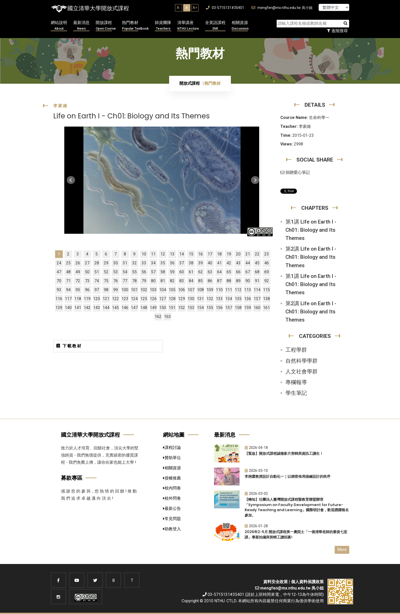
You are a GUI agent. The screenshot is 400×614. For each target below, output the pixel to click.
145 (115, 307)
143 (96, 307)
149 (153, 307)
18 (219, 254)
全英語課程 (215, 25)
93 (59, 289)
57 (153, 271)
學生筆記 (296, 393)
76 (115, 280)
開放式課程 (189, 83)
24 (59, 263)
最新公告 (172, 508)
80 (153, 280)
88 (229, 280)
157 (228, 307)
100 (124, 289)
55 (134, 271)
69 (266, 271)
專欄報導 (296, 382)
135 (238, 298)
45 (257, 263)
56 (144, 271)
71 (68, 280)
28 (96, 263)
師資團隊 (163, 25)
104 (162, 289)
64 (219, 271)
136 (247, 298)
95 (78, 289)
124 (134, 298)
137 (257, 298)
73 (87, 280)
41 (219, 263)
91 (257, 280)
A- (179, 8)
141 (77, 307)
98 (106, 289)
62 (200, 271)
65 (229, 271)
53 (115, 271)
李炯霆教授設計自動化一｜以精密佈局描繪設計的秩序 (287, 476)
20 (238, 254)
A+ (195, 8)
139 (58, 307)
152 (181, 307)
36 (172, 263)
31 (125, 263)
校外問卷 (172, 498)
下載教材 (69, 345)
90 (247, 280)
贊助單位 (172, 457)
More (342, 549)
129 (181, 298)
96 (87, 289)
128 (172, 298)
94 (68, 289)
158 (238, 307)
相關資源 (240, 25)
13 (172, 254)
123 (124, 298)
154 (200, 307)
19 (229, 254)
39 (200, 263)
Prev (71, 180)
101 (134, 289)
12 (162, 254)
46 (266, 263)
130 (191, 298)
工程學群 (296, 350)
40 (210, 263)
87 (219, 280)
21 (247, 254)
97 (96, 289)
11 (153, 254)
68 (257, 271)
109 (209, 289)
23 (266, 254)
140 (68, 307)
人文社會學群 (301, 372)
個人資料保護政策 (307, 581)
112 (238, 289)
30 (115, 263)
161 (266, 307)
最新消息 (81, 25)
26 (78, 263)
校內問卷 (172, 488)
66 (238, 271)
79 (144, 280)
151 (172, 307)
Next (255, 180)
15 (191, 254)
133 (219, 298)
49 (78, 271)
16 (200, 254)
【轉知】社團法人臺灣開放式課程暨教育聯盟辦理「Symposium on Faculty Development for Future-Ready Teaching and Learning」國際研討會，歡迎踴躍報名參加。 (297, 507)
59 (172, 271)
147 (134, 307)
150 (162, 307)
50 (87, 271)
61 (191, 271)
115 (266, 289)
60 (181, 271)
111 (228, 289)
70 (59, 280)
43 (238, 263)
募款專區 (71, 478)
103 (153, 289)
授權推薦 (172, 478)
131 (200, 298)
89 (238, 280)
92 (266, 280)
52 (106, 271)
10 (144, 254)
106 (181, 289)
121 (106, 298)
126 (153, 298)
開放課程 (106, 25)
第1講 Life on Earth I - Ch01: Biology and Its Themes (310, 230)
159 (247, 307)
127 (162, 298)
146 (124, 307)
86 (210, 280)
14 (181, 254)
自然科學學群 (301, 361)
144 (106, 307)
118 (77, 298)
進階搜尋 (337, 30)
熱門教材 (135, 25)
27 (87, 263)
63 (210, 271)
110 (219, 289)
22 (257, 254)
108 (200, 289)
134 (228, 298)
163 (167, 316)
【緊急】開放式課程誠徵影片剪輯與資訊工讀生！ (284, 453)
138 (266, 298)
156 (219, 307)
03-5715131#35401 (225, 8)
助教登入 (172, 528)
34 (153, 263)
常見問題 (172, 518)
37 (181, 263)
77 (125, 280)
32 (134, 263)
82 (172, 280)
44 (247, 263)
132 (209, 298)
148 (143, 307)
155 (209, 307)
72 (78, 280)
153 (191, 307)
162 (158, 316)
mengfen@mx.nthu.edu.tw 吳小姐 (282, 8)
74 (96, 280)
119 (87, 298)
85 (200, 280)
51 (96, 271)
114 (257, 289)
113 (247, 289)
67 (247, 271)
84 (191, 280)
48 (68, 271)
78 (134, 280)
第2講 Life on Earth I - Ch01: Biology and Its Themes (310, 257)
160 (257, 307)
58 (162, 271)
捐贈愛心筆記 (295, 172)
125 (143, 298)
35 (162, 263)
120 (96, 298)
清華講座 (188, 25)
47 (59, 271)
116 (58, 298)
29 (106, 263)
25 (68, 263)
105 (172, 289)
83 (181, 280)
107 (191, 289)
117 (68, 298)
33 (144, 263)
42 (229, 263)
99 (115, 289)
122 (115, 298)
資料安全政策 (275, 581)
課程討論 (172, 447)
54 (125, 271)
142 (87, 307)
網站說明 (59, 25)
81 (162, 280)
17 (210, 254)
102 (143, 289)
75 (106, 280)
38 (191, 263)
